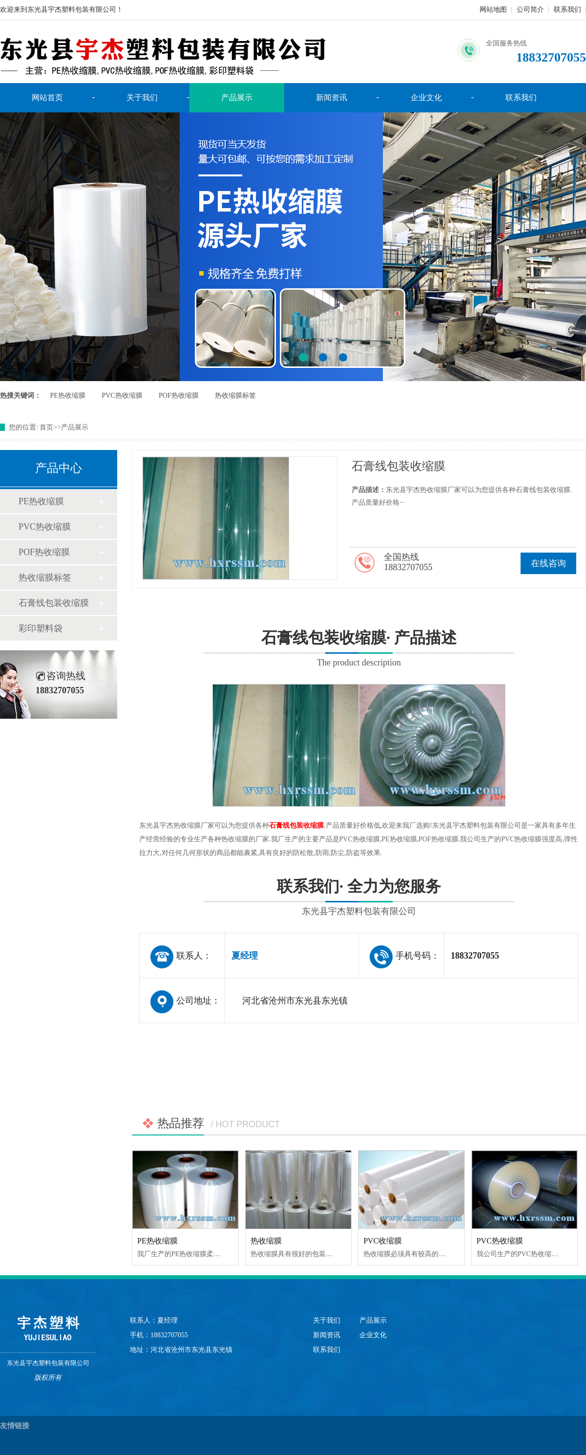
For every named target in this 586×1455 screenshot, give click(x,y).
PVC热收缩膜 (122, 395)
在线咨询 (548, 563)
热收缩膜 (266, 1241)
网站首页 (47, 97)
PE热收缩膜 (67, 395)
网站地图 (493, 9)
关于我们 (142, 97)
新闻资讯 (331, 97)
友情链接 (14, 1426)
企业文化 (426, 97)
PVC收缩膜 (382, 1241)
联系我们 (567, 9)
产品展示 (236, 97)
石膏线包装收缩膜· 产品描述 (359, 650)
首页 (46, 427)
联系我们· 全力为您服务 (359, 898)
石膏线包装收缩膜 (54, 603)
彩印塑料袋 (41, 628)
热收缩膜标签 (235, 395)
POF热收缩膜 (179, 395)
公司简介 (530, 9)
